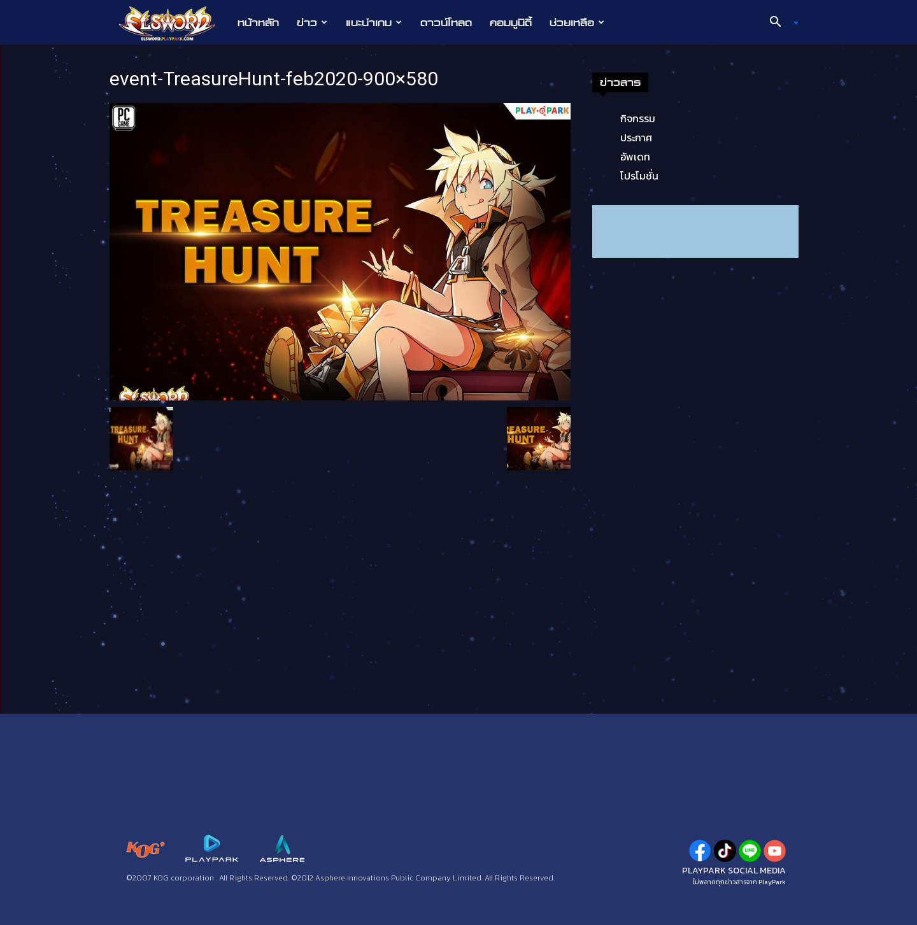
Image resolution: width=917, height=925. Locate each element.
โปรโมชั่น (639, 175)
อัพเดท (635, 156)
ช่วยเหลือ (577, 22)
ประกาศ (636, 137)
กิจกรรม (637, 118)
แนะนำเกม (374, 22)
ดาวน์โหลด (446, 22)
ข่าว (312, 22)
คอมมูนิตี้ (511, 22)
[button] (779, 23)
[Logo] (173, 23)
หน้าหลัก (258, 22)
